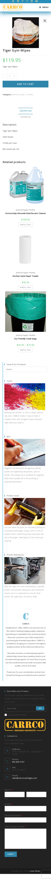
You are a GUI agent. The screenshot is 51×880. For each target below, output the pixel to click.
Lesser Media (35, 871)
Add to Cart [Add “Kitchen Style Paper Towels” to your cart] (25, 287)
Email (8, 804)
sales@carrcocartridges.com (24, 778)
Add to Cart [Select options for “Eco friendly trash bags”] (25, 350)
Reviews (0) (25, 117)
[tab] (26, 111)
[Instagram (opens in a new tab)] (27, 1)
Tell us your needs (15, 826)
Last (28, 799)
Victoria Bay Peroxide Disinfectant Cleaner (25, 213)
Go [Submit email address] (40, 708)
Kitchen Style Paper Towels (25, 276)
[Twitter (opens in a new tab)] (14, 1)
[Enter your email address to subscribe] (26, 708)
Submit (10, 854)
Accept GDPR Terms (15, 715)
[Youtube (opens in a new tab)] (36, 1)
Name (9, 789)
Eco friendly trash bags (25, 338)
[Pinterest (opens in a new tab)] (22, 1)
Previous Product (13, 13)
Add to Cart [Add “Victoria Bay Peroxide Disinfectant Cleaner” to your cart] (25, 224)
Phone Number (14, 815)
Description (25, 111)
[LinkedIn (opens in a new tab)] (31, 1)
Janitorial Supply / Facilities (22, 94)
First (6, 799)
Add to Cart (25, 84)
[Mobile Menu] (43, 7)
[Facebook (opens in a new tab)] (18, 1)
